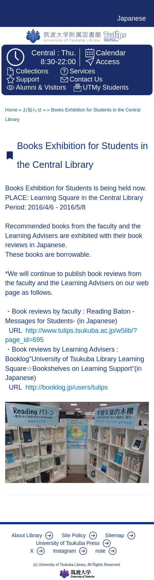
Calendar (111, 53)
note (100, 551)
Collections (32, 71)
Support (27, 79)
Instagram (64, 551)
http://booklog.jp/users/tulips (66, 387)
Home (11, 110)
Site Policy (73, 535)
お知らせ (32, 110)
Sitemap (114, 535)
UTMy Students (106, 87)
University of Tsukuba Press (67, 543)
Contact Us (86, 79)
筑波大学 (77, 573)
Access (107, 62)
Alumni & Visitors (41, 87)
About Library (26, 535)
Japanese (131, 18)
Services (82, 71)
